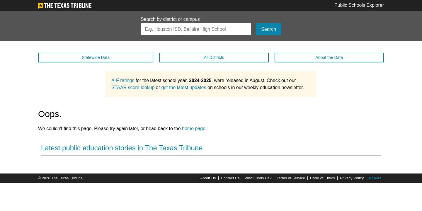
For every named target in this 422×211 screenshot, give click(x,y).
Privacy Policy (352, 178)
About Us (208, 178)
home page (193, 128)
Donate (375, 178)
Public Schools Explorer (359, 5)
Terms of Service (291, 178)
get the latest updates (183, 87)
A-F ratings (122, 80)
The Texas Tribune (67, 178)
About (329, 57)
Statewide (96, 57)
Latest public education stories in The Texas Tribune (122, 148)
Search (268, 29)
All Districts (214, 57)
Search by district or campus (170, 19)
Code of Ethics (322, 178)
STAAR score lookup (132, 87)
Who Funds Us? (258, 178)
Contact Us (230, 178)
